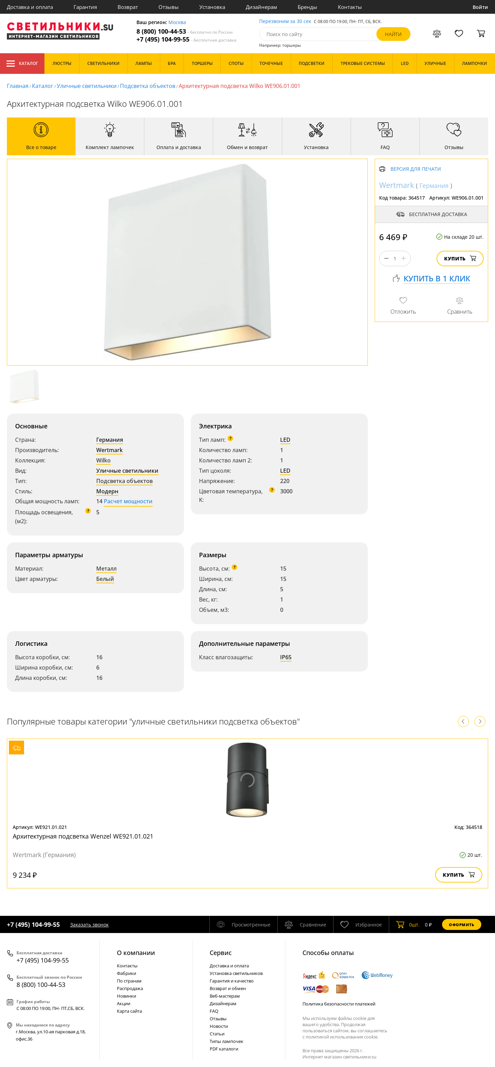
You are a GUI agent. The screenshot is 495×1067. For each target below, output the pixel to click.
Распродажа (130, 988)
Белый (105, 579)
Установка (212, 6)
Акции (123, 1003)
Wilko (103, 460)
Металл (106, 568)
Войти (480, 7)
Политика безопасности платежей (338, 1004)
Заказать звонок (89, 924)
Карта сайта (129, 1011)
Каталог (22, 63)
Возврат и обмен (228, 988)
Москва (177, 22)
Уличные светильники (87, 86)
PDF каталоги (224, 1049)
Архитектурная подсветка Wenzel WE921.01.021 (83, 836)
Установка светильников (236, 973)
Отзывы (168, 6)
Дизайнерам (261, 6)
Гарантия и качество (232, 981)
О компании (136, 952)
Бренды (307, 6)
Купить (460, 258)
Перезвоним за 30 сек (285, 21)
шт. (408, 924)
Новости (219, 1026)
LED (285, 439)
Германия (109, 439)
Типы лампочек (226, 1041)
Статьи (217, 1034)
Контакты (350, 6)
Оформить (461, 924)
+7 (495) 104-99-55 (186, 39)
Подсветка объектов (147, 86)
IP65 (286, 657)
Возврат (128, 6)
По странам (129, 981)
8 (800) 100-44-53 (184, 31)
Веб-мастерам (225, 996)
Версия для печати (415, 169)
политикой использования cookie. (342, 1037)
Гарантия (85, 6)
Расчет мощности (128, 501)
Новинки (126, 996)
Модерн (107, 491)
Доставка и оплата (30, 6)
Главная (18, 86)
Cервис (221, 952)
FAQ (214, 1011)
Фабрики (126, 973)
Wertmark (109, 450)
